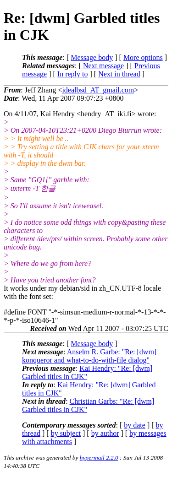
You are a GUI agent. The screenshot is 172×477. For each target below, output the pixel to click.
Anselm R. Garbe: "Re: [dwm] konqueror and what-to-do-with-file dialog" (89, 356)
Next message (103, 66)
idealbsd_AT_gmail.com (98, 90)
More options (143, 57)
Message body (92, 57)
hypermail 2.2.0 (99, 457)
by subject (66, 433)
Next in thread (119, 74)
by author (105, 433)
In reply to (72, 74)
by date (134, 425)
